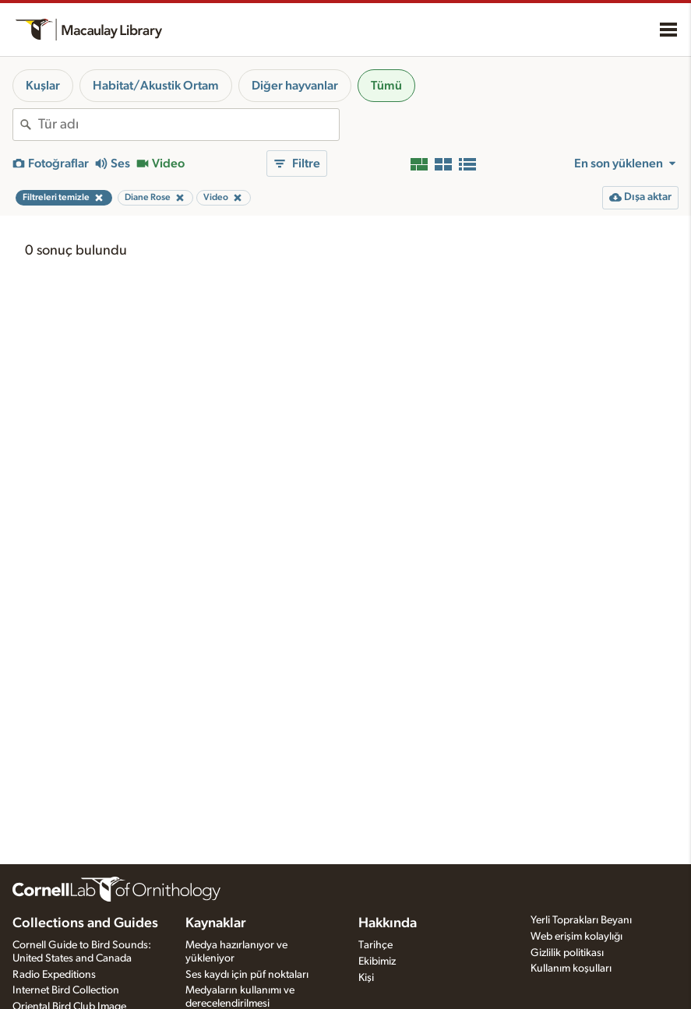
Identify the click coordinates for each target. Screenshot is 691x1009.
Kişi (366, 977)
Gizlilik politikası (567, 952)
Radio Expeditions (54, 974)
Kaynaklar (215, 923)
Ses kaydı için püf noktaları (246, 974)
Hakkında (387, 923)
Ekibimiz (377, 961)
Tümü (386, 85)
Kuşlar (43, 85)
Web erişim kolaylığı (576, 936)
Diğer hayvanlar (295, 85)
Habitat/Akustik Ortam (156, 85)
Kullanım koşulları (571, 968)
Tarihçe (375, 945)
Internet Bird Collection (65, 990)
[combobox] (188, 124)
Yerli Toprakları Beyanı (581, 920)
